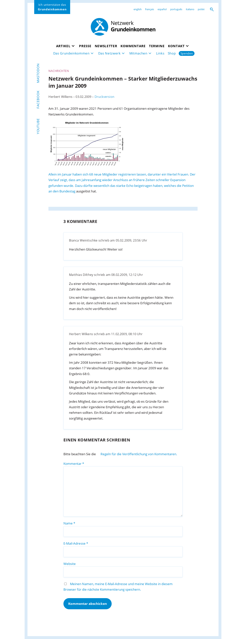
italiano (190, 9)
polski (201, 9)
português (176, 9)
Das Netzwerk (109, 53)
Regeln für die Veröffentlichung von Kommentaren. (139, 454)
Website (69, 563)
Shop (172, 53)
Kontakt (176, 46)
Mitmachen (138, 53)
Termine (157, 46)
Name (69, 523)
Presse (85, 46)
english (138, 9)
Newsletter (106, 46)
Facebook (38, 100)
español (162, 9)
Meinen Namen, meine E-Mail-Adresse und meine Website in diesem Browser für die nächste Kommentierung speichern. (118, 587)
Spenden (186, 53)
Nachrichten (58, 71)
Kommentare (133, 46)
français (149, 9)
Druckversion (104, 97)
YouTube (38, 126)
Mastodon (38, 73)
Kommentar (73, 463)
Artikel (63, 46)
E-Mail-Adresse (75, 543)
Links (160, 53)
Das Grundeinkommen (71, 53)
